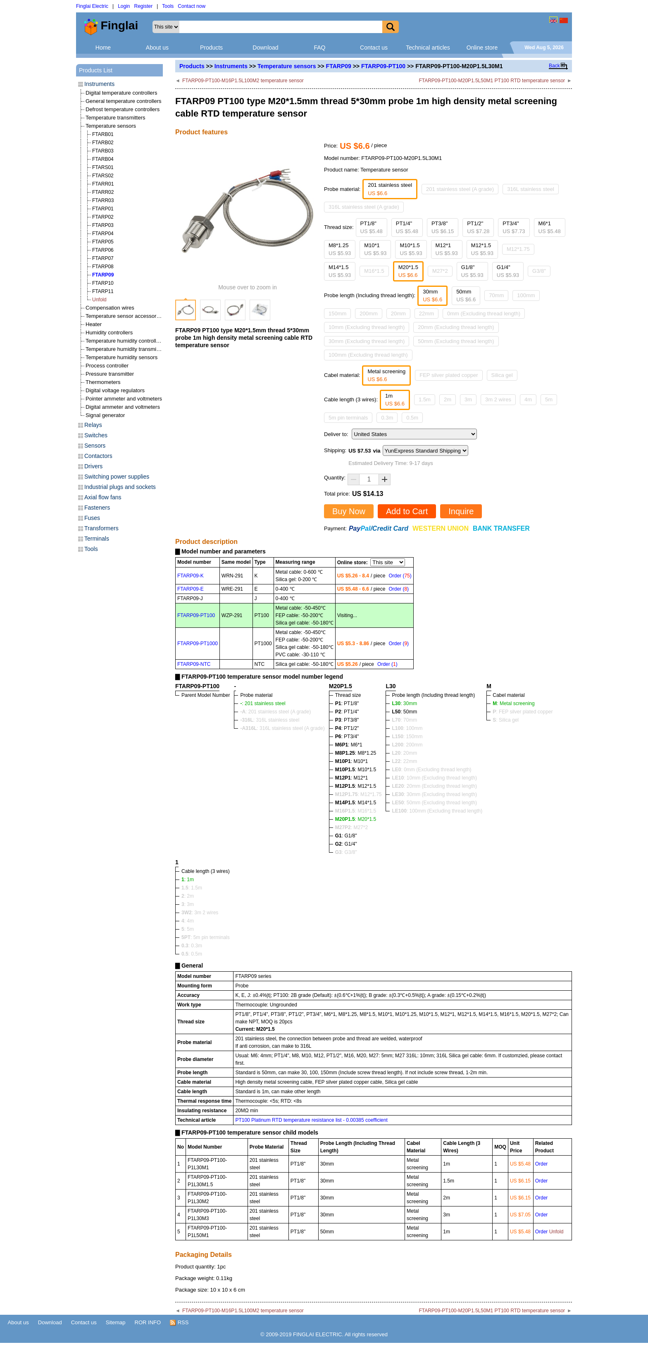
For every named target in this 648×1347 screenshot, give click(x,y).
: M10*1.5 (355, 769)
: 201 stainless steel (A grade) (275, 712)
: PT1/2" (347, 728)
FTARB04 (103, 159)
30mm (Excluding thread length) (367, 341)
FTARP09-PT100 (383, 66)
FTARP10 (103, 283)
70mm (496, 295)
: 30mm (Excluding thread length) (434, 794)
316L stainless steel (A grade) (364, 207)
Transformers (101, 528)
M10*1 (375, 249)
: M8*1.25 (355, 753)
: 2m (187, 896)
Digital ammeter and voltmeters (123, 407)
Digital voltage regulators (115, 390)
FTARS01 (103, 167)
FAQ (319, 47)
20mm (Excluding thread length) (456, 327)
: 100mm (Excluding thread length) (437, 811)
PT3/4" (514, 227)
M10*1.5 (411, 249)
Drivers (93, 466)
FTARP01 (103, 209)
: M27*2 (351, 827)
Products (211, 47)
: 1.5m (191, 888)
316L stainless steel (530, 189)
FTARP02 (103, 217)
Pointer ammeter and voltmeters (124, 399)
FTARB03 (103, 151)
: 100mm (407, 728)
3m (468, 399)
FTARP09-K (190, 576)
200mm (368, 313)
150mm (337, 313)
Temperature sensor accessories (124, 316)
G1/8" (472, 271)
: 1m (187, 879)
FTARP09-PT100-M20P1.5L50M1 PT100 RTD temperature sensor (492, 80)
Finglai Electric (92, 6)
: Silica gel (506, 720)
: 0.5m (191, 954)
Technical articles (428, 47)
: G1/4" (346, 844)
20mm (398, 313)
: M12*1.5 (355, 786)
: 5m (187, 929)
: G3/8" (346, 852)
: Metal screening (513, 703)
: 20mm (404, 753)
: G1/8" (346, 836)
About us (157, 47)
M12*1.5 (482, 249)
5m (549, 399)
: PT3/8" (347, 720)
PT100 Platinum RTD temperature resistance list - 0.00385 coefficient (311, 1120)
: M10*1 (351, 761)
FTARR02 (103, 192)
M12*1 (447, 249)
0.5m (412, 418)
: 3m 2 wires (199, 912)
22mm (426, 313)
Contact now (191, 6)
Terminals (96, 538)
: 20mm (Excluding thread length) (434, 786)
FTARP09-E (190, 589)
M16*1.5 (374, 271)
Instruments (231, 66)
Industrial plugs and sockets (120, 487)
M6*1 (549, 227)
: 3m (187, 904)
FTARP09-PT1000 (197, 643)
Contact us (374, 47)
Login (124, 6)
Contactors (98, 456)
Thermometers (103, 382)
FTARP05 (103, 242)
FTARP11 (103, 291)
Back (554, 66)
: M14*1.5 (355, 803)
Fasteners (97, 507)
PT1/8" (371, 227)
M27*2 (440, 271)
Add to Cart (407, 511)
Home (103, 47)
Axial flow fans (102, 497)
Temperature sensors (286, 66)
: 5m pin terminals (205, 937)
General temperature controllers (124, 101)
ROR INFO (148, 1322)
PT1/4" (407, 227)
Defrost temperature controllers (123, 109)
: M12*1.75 (358, 794)
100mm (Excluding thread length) (368, 355)
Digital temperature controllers (121, 93)
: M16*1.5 (355, 811)
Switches (95, 435)
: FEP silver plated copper (523, 712)
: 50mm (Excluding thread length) (434, 803)
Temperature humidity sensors (121, 357)
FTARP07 (103, 258)
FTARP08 (103, 266)
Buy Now (348, 511)
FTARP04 (103, 233)
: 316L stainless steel (269, 720)
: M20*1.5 (355, 819)
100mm (526, 295)
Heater (94, 324)
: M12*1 (351, 778)
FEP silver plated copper (448, 375)
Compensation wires (110, 308)
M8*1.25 (340, 249)
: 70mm (404, 720)
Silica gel (502, 375)
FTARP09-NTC (193, 664)
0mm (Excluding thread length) (483, 313)
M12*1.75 (518, 249)
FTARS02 (103, 176)
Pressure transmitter (110, 374)
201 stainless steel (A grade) (460, 189)
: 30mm (404, 703)
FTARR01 (103, 184)
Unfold (99, 300)
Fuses (92, 518)
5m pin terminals (348, 418)
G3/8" (539, 271)
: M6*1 (348, 745)
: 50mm (404, 712)
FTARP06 (103, 250)
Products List (95, 70)
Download (265, 47)
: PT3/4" (347, 736)
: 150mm (407, 736)
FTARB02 (103, 142)
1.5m (425, 399)
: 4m (187, 921)
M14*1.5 (340, 271)
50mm (466, 295)
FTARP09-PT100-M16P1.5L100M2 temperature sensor (243, 80)
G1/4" (508, 271)
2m (447, 399)
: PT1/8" (347, 703)
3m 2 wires (498, 399)
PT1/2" (478, 227)
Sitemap (116, 1322)
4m (528, 399)
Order (541, 1164)
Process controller (107, 365)
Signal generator (105, 415)
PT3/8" (442, 227)
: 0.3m (191, 946)
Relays (93, 425)
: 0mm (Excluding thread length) (431, 769)
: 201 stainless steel (262, 703)
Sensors (94, 445)
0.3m (387, 418)
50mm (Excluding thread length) (456, 341)
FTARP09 (338, 66)
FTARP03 (103, 225)
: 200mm (407, 745)
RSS (179, 1322)
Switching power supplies (116, 476)
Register (143, 6)
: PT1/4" (347, 712)
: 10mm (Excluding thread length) (434, 778)
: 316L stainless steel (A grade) (282, 728)
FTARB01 (103, 134)
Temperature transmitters (115, 117)
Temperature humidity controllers (125, 341)
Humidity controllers (109, 332)
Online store (482, 47)
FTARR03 (103, 200)
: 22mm (404, 761)
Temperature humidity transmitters (126, 349)
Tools (168, 6)
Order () (399, 576)
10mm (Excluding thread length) (367, 327)
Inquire (461, 511)
